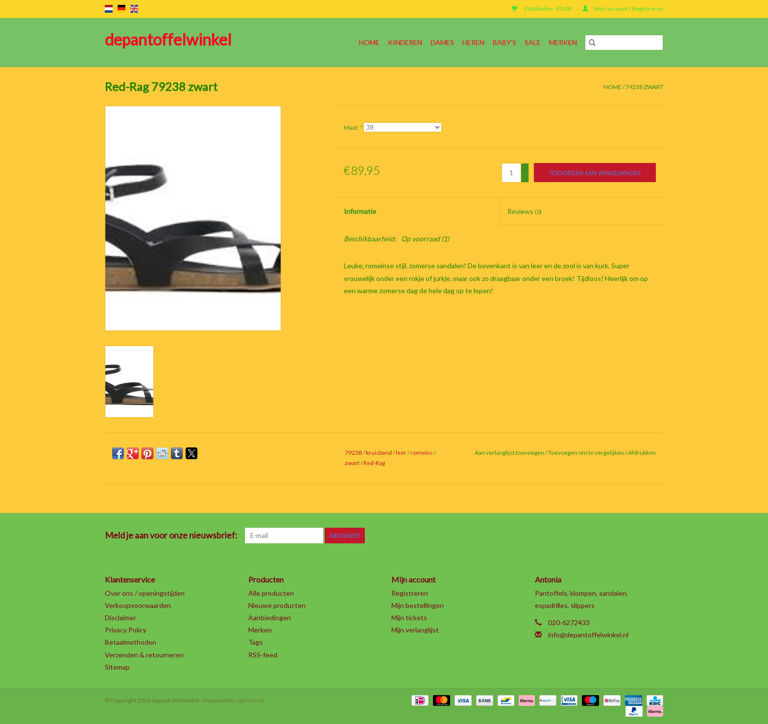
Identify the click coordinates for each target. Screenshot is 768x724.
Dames (442, 42)
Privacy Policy (125, 630)
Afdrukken (642, 452)
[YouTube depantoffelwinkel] (621, 535)
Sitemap (117, 667)
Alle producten (271, 593)
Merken (563, 42)
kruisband (379, 452)
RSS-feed (262, 655)
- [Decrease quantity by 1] (525, 177)
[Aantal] (511, 173)
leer (401, 452)
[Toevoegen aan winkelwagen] (595, 172)
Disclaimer (120, 617)
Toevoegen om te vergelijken (586, 452)
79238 (353, 452)
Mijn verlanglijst (415, 630)
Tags (255, 642)
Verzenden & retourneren (144, 655)
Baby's (504, 42)
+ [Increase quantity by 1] (525, 168)
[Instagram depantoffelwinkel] (655, 535)
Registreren (409, 593)
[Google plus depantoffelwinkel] (587, 535)
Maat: (353, 127)
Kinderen (405, 42)
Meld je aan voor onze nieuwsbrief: (171, 535)
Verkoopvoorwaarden (138, 605)
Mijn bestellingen (417, 605)
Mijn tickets (409, 617)
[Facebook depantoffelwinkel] (552, 535)
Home (369, 42)
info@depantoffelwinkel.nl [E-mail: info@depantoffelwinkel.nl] (588, 635)
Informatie (360, 211)
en (134, 9)
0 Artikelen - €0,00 (542, 8)
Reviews (524, 211)
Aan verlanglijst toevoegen (510, 452)
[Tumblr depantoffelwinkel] (638, 535)
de (121, 9)
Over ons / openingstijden (145, 593)
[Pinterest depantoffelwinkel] (604, 535)
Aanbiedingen (269, 617)
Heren (473, 42)
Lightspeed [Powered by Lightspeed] (249, 700)
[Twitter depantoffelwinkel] (569, 535)
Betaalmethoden (130, 642)
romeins (421, 452)
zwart (352, 463)
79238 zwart (644, 87)
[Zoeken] (624, 42)
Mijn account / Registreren (622, 8)
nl (109, 9)
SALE (533, 42)
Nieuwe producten (277, 605)
